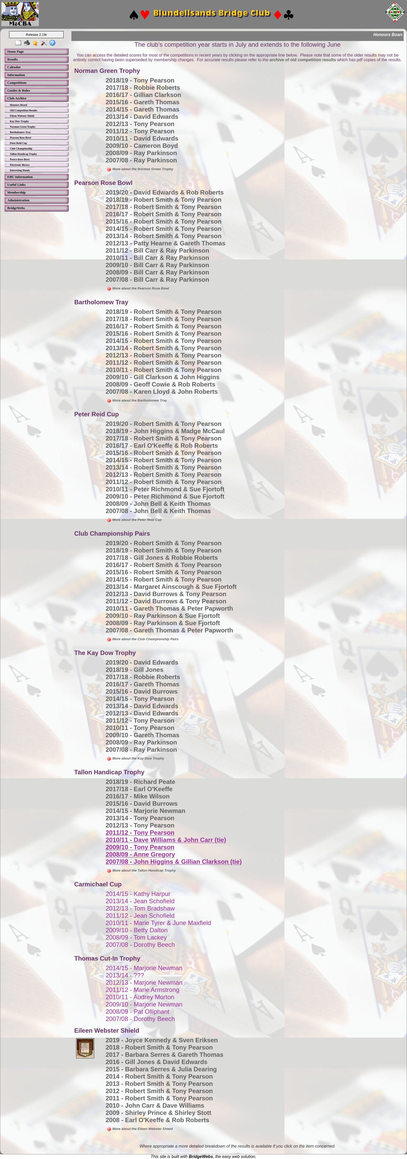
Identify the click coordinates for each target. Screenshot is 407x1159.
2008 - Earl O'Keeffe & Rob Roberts (157, 1119)
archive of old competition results (302, 60)
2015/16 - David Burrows (142, 691)
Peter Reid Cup (18, 143)
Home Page (15, 51)
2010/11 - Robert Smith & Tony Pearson (163, 369)
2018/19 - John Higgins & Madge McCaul (165, 430)
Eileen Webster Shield (22, 115)
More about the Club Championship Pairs (143, 639)
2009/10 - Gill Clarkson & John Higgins (163, 377)
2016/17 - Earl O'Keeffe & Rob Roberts (162, 445)
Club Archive (16, 98)
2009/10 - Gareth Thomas (142, 735)
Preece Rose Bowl (19, 159)
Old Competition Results (23, 110)
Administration (18, 200)
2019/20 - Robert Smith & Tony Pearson (163, 423)
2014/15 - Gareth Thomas (142, 109)
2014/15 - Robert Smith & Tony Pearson (163, 228)
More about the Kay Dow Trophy (135, 758)
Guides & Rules (18, 90)
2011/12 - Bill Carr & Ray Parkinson (157, 250)
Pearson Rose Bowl (20, 137)
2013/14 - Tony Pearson (140, 818)
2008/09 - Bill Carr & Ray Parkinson (157, 272)
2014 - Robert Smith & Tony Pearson (159, 1076)
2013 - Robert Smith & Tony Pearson (159, 1083)
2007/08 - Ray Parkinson (141, 160)
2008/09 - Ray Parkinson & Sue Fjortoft (163, 622)
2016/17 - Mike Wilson (138, 796)
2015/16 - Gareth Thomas (142, 102)
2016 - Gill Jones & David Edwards (156, 1061)
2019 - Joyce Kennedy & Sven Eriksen (162, 1040)
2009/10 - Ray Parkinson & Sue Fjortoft (163, 615)
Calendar (14, 67)
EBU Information (20, 177)
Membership (16, 192)
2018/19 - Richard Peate (140, 781)
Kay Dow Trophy (19, 121)
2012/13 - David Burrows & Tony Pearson (166, 593)
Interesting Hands (20, 170)
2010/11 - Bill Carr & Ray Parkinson (157, 257)
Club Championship (21, 148)
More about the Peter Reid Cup (134, 520)
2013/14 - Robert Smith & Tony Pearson (163, 235)
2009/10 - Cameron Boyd (142, 145)
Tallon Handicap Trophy (23, 154)
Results (12, 59)
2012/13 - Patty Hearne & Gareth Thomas (166, 243)
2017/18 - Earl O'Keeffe (139, 788)
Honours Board (18, 105)
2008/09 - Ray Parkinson (141, 152)
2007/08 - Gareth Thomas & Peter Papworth (169, 630)
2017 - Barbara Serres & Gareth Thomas (164, 1054)
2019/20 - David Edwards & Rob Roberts (165, 192)
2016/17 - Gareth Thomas (142, 684)
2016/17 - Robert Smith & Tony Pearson (163, 214)
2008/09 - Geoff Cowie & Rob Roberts (160, 384)
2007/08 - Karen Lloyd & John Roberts (162, 391)
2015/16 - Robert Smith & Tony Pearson (163, 221)
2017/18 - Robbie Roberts (143, 87)
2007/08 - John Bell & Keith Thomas (158, 510)
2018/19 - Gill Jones (135, 669)
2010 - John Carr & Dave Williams (155, 1105)
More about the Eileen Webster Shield (140, 1129)
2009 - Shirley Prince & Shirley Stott (158, 1112)
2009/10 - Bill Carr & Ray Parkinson (157, 264)
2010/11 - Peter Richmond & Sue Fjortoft (165, 489)
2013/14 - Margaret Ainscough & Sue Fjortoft (171, 586)
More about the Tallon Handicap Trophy (141, 870)
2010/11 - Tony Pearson (140, 727)
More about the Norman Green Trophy (140, 169)
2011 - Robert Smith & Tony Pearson (159, 1098)
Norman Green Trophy (22, 126)
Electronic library (20, 164)
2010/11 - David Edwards (142, 138)
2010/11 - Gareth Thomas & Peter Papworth (169, 608)
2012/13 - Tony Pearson (140, 123)
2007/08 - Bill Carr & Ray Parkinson (157, 279)
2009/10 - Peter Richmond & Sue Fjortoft (165, 496)
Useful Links (16, 185)
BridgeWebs (16, 208)
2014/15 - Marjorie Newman (145, 810)
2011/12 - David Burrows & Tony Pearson (166, 601)
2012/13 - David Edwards (142, 713)
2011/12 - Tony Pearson (140, 131)
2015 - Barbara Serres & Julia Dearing (161, 1069)
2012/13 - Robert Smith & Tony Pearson (163, 355)
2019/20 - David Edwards (142, 662)
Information (16, 75)
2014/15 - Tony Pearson (140, 698)
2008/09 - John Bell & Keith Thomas (158, 503)
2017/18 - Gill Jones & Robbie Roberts (162, 557)
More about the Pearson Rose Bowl (138, 288)
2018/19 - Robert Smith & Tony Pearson (163, 199)
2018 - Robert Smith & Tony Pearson (159, 1047)
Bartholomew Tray (20, 132)
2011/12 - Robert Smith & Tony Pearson (163, 362)
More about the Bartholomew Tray (137, 400)
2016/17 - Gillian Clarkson (143, 94)
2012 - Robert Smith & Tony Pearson (159, 1090)
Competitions (16, 83)
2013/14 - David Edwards (142, 116)
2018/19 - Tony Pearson (140, 80)
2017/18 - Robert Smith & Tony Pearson (163, 206)
